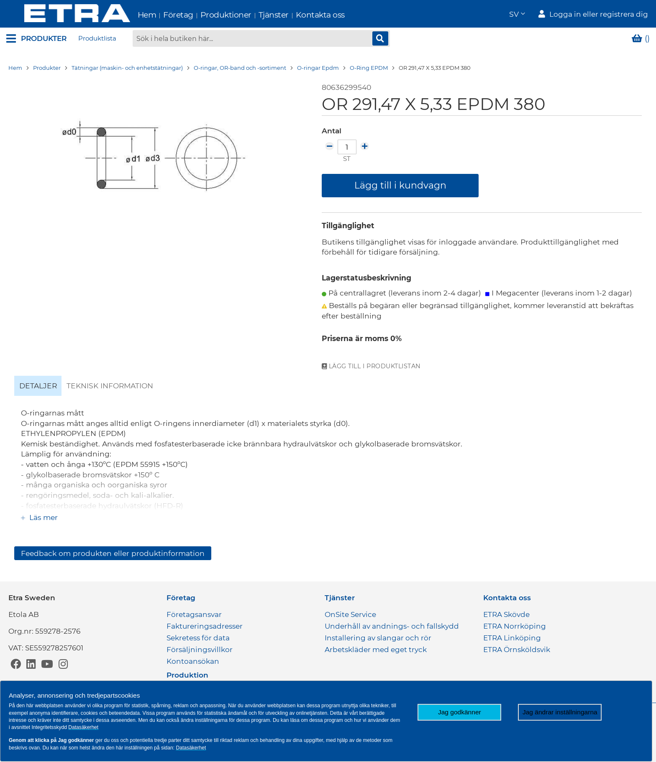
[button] (516, 14)
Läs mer (42, 518)
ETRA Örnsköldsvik (516, 649)
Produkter (47, 69)
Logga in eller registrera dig (598, 15)
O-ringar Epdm (318, 69)
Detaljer (38, 386)
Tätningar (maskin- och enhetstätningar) (127, 69)
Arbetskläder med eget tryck (376, 649)
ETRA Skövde (506, 614)
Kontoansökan (193, 661)
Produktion (187, 675)
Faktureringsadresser (205, 626)
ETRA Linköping (512, 638)
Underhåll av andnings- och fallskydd (392, 626)
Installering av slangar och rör (378, 638)
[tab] (38, 387)
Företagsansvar (194, 614)
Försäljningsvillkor (200, 649)
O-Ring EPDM (369, 69)
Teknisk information (110, 386)
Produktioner (207, 15)
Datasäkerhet (83, 727)
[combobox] (261, 39)
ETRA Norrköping (514, 626)
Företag (161, 15)
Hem (129, 15)
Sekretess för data (198, 638)
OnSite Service (350, 614)
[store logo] (59, 14)
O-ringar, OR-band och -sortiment (240, 69)
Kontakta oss (302, 15)
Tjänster (256, 15)
